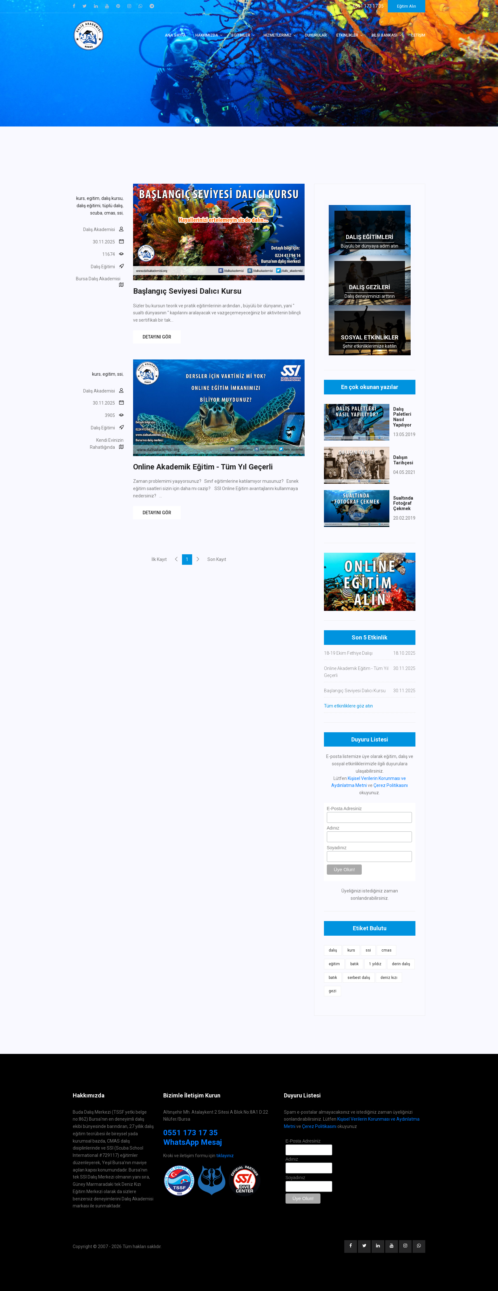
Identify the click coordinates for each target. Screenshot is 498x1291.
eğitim (334, 964)
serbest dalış (358, 977)
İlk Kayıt (159, 559)
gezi (332, 991)
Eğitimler (241, 35)
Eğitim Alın (406, 6)
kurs (80, 198)
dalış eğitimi (88, 205)
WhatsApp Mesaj (192, 1142)
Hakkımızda (206, 35)
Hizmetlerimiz (278, 35)
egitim (93, 198)
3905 (110, 415)
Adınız (333, 827)
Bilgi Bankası (384, 35)
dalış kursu (112, 198)
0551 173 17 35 (190, 1132)
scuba (96, 212)
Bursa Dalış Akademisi (98, 278)
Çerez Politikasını (391, 785)
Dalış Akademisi (99, 229)
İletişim (418, 35)
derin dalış (401, 964)
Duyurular (316, 35)
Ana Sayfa (175, 35)
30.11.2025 (104, 241)
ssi (120, 212)
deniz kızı (388, 977)
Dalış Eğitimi (103, 266)
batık (354, 964)
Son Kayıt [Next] (216, 559)
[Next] (198, 559)
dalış (333, 950)
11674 (108, 254)
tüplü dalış (112, 205)
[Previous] (176, 559)
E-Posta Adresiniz (344, 808)
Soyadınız (337, 847)
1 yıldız (375, 964)
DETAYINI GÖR (157, 336)
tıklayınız (225, 1155)
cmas (109, 212)
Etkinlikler (347, 35)
